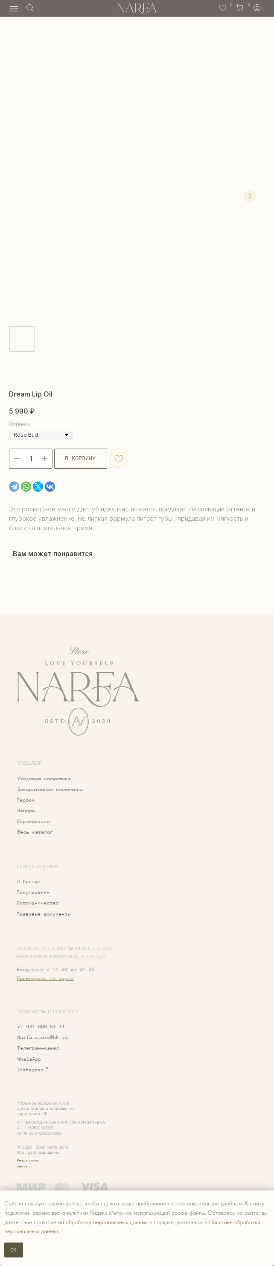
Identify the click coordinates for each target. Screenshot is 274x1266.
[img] (78, 691)
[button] (57, 903)
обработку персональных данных (107, 1222)
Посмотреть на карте (45, 978)
